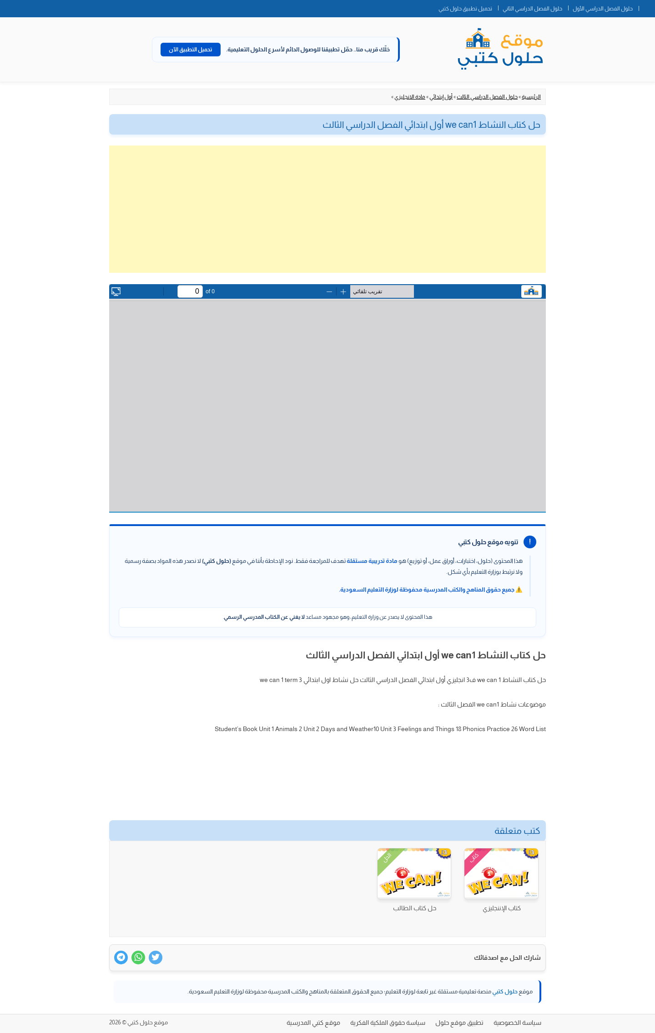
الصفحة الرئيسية (646, 7)
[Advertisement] (327, 209)
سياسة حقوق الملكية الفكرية (387, 1022)
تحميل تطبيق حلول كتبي (465, 8)
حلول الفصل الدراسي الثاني (532, 8)
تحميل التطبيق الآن (190, 49)
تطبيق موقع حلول (459, 1022)
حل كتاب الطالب (414, 908)
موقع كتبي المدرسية (313, 1022)
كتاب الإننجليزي (502, 908)
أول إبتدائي (441, 97)
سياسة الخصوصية (517, 1022)
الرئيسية (531, 97)
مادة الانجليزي (409, 97)
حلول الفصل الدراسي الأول (603, 8)
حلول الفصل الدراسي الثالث (487, 97)
